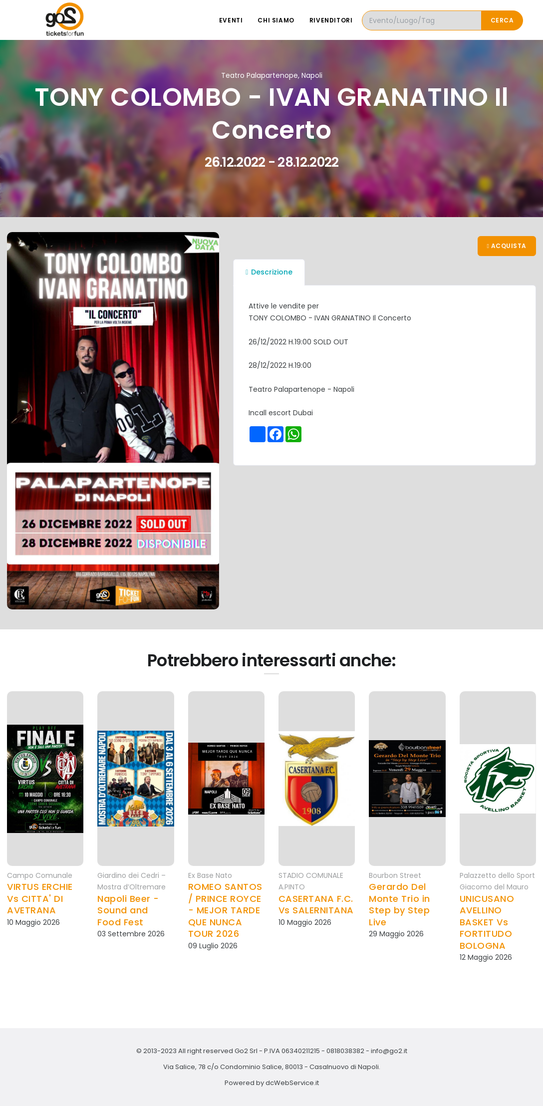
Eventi (231, 20)
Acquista (507, 246)
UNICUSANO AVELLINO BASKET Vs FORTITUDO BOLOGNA (487, 922)
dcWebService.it (292, 1083)
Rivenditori (331, 20)
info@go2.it (389, 1051)
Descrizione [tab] (269, 272)
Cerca (502, 20)
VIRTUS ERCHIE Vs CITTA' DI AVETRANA (40, 898)
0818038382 (345, 1051)
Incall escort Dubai (281, 413)
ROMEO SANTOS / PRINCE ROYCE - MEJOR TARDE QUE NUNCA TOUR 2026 (225, 910)
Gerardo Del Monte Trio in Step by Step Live (399, 904)
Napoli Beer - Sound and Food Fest (128, 910)
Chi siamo (276, 20)
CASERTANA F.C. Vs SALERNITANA (316, 904)
